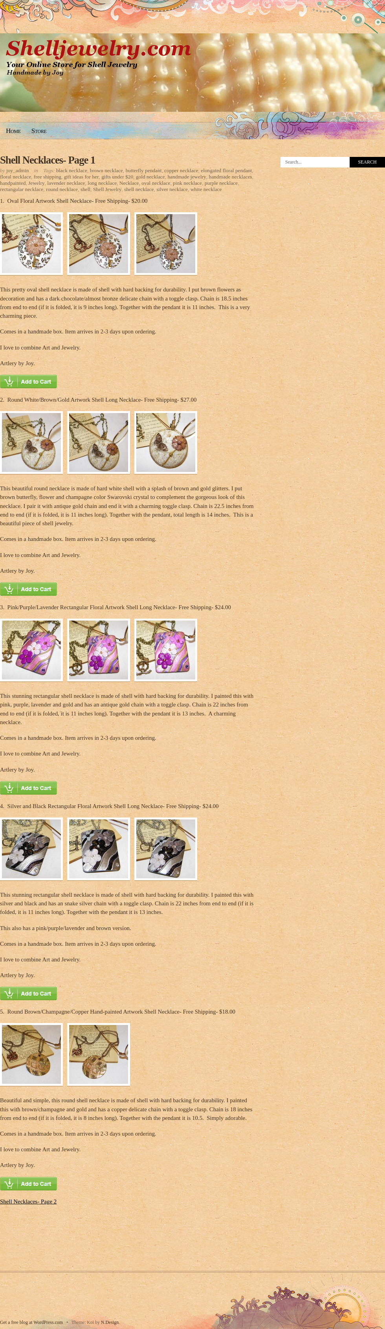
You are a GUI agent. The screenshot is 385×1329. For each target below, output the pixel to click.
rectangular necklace (21, 189)
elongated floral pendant (226, 170)
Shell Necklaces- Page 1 (47, 160)
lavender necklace (66, 183)
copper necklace (181, 170)
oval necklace (155, 183)
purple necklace (221, 183)
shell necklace (139, 189)
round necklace (62, 189)
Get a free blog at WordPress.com (31, 1322)
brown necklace (106, 170)
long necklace (102, 183)
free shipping (47, 177)
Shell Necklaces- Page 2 (28, 1201)
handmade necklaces (230, 177)
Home (13, 131)
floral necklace (15, 177)
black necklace (71, 170)
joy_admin (17, 170)
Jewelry (36, 183)
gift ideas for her (81, 177)
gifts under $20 (117, 177)
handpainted (13, 183)
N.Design (110, 1322)
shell (85, 189)
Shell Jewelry (107, 189)
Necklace (129, 183)
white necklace (206, 189)
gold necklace (150, 177)
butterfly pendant (144, 170)
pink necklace (187, 183)
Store (39, 131)
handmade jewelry (186, 177)
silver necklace (172, 189)
